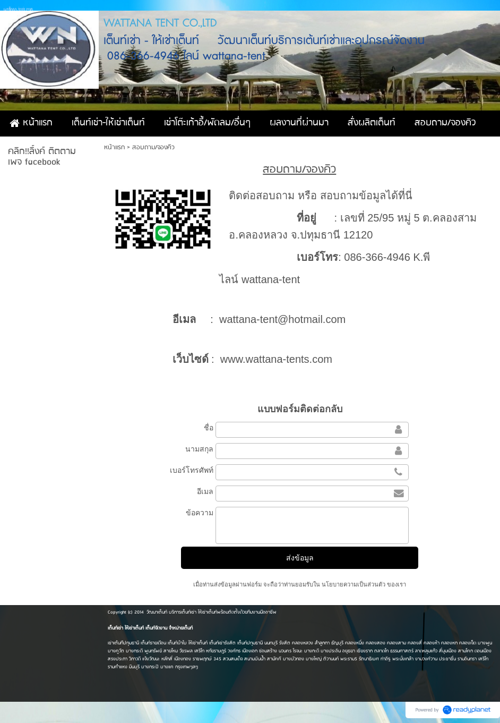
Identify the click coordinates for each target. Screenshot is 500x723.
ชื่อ (208, 427)
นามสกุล (199, 449)
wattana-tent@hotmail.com (282, 319)
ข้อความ (199, 512)
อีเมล (205, 491)
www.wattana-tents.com (276, 359)
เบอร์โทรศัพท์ (191, 470)
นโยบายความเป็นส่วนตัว (353, 584)
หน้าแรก (114, 147)
